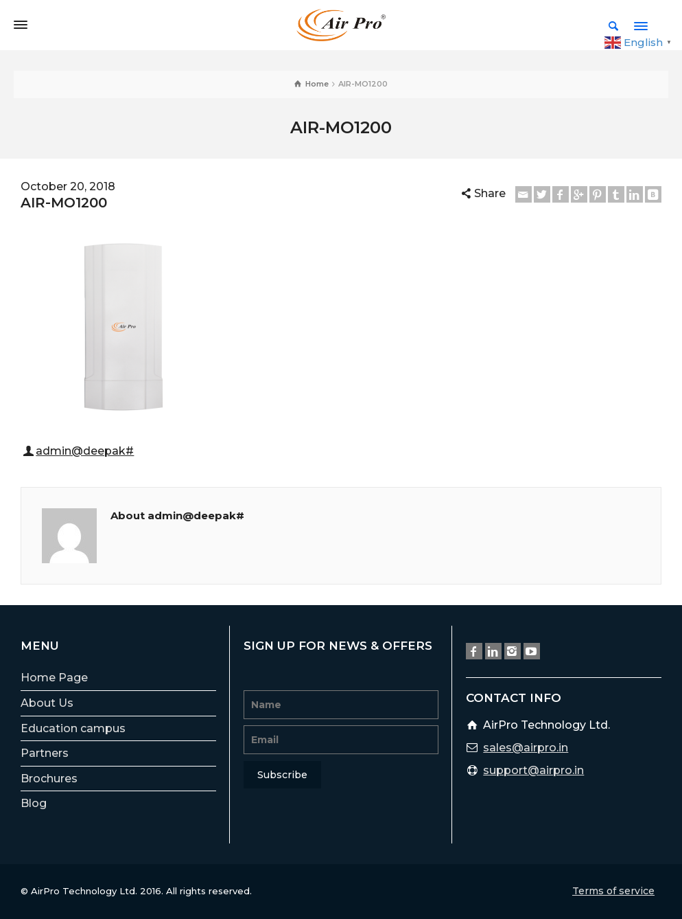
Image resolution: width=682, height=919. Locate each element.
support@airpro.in (533, 770)
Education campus (73, 728)
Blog (34, 803)
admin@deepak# (85, 450)
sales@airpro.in (525, 747)
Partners (45, 753)
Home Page (54, 677)
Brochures (49, 778)
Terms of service (613, 891)
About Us (47, 703)
